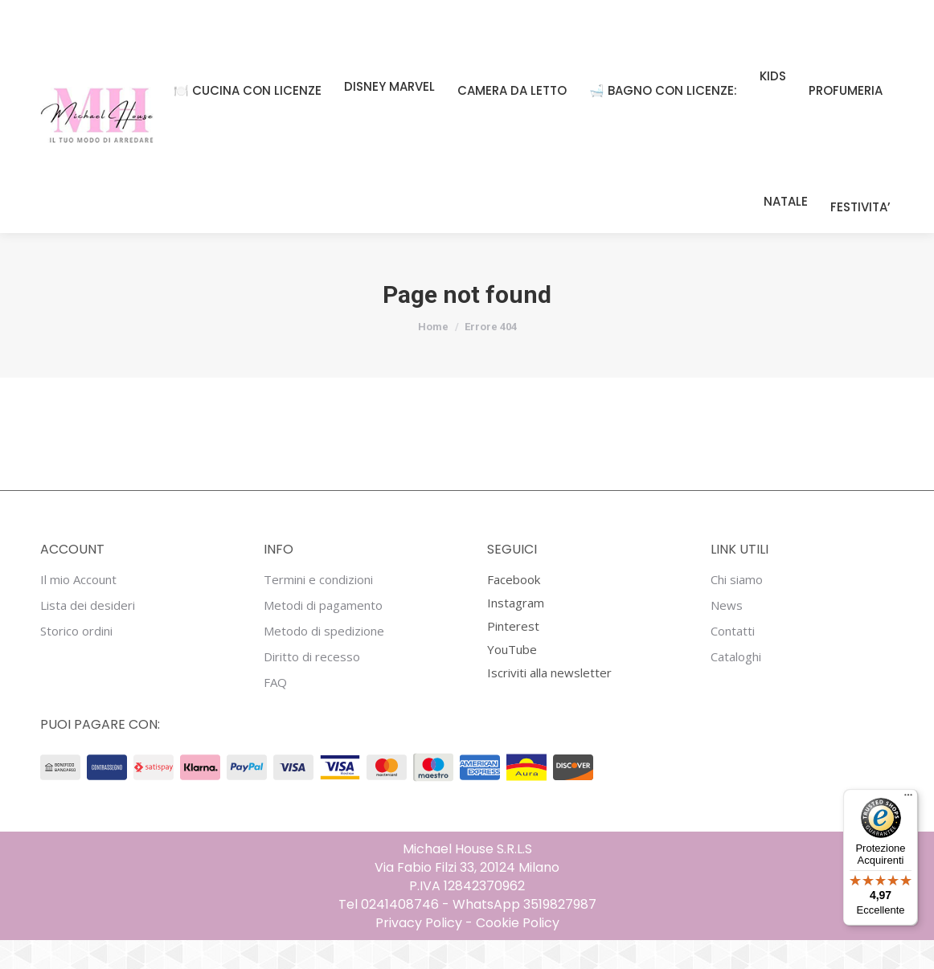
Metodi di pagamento (323, 634)
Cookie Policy (517, 951)
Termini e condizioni (318, 608)
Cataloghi (736, 685)
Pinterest (513, 655)
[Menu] (908, 798)
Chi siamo (737, 608)
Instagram (515, 632)
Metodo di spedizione (324, 660)
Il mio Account (78, 608)
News (727, 634)
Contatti (733, 660)
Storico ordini (76, 660)
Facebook (513, 608)
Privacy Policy (418, 951)
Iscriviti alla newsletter (549, 701)
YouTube (512, 678)
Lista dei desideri (87, 634)
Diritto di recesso (312, 685)
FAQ (275, 711)
